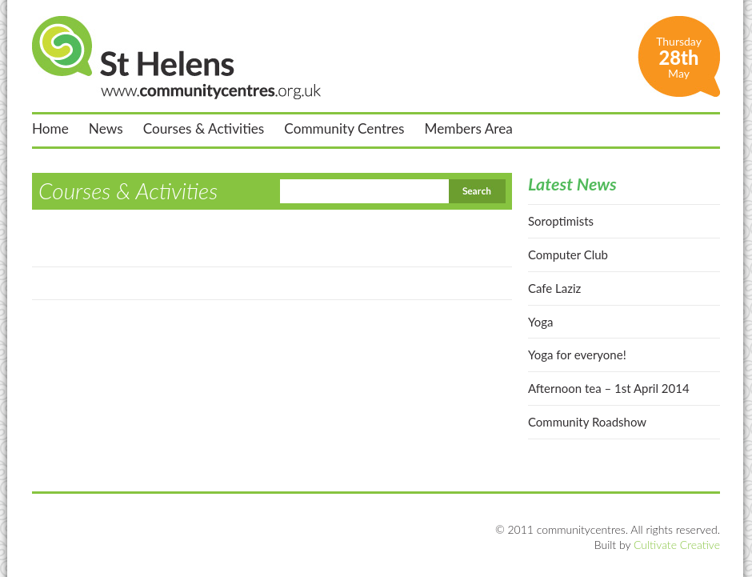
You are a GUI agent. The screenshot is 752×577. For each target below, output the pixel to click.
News (106, 128)
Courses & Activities (204, 128)
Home (50, 128)
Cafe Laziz (554, 288)
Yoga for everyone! (577, 354)
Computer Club (568, 254)
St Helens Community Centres (176, 57)
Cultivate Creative (677, 544)
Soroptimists (561, 221)
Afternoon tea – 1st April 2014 (609, 388)
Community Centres (344, 128)
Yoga (540, 322)
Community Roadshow (587, 422)
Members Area (469, 128)
